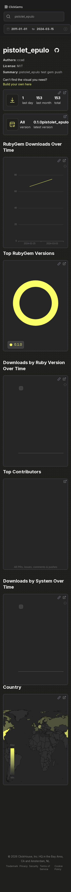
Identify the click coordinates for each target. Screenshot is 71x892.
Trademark (12, 866)
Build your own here (17, 84)
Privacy (24, 866)
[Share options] (59, 93)
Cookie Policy (59, 868)
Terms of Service (45, 868)
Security (33, 866)
